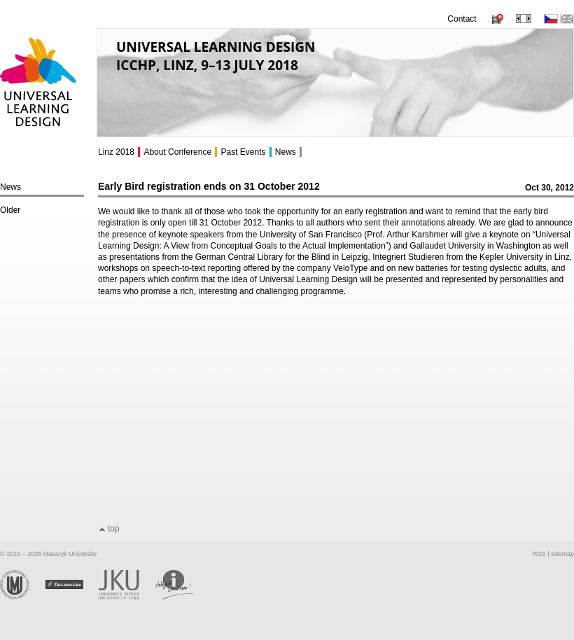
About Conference (177, 152)
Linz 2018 (116, 152)
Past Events (242, 152)
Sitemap (562, 553)
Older (10, 210)
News (10, 187)
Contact (461, 19)
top (114, 529)
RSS (539, 553)
